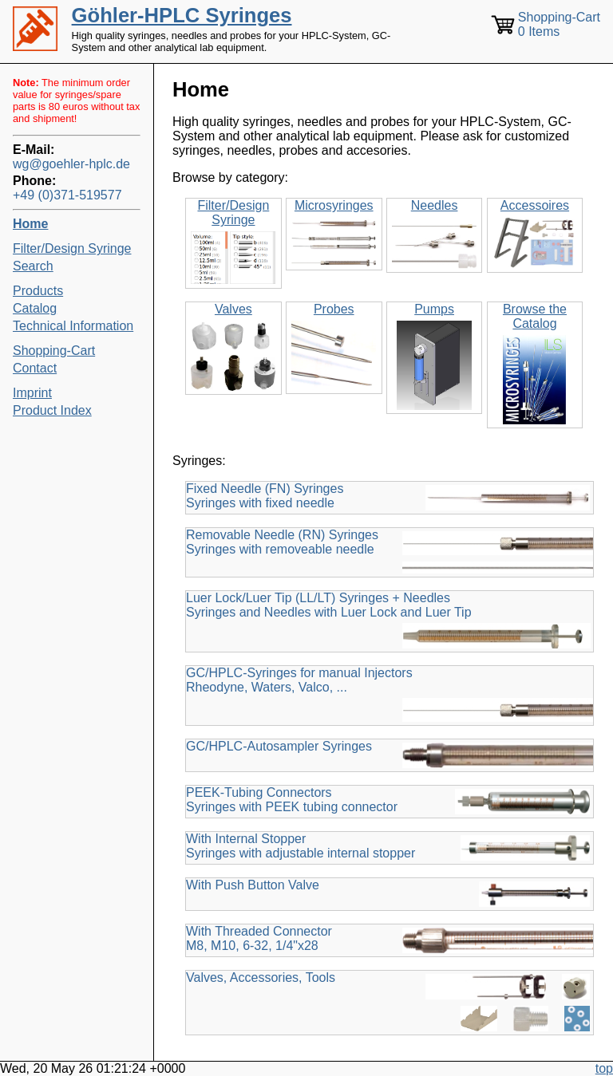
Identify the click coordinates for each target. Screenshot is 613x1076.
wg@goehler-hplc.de (71, 164)
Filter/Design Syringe (72, 248)
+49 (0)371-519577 (67, 195)
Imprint (32, 393)
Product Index (52, 410)
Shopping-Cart (54, 350)
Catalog (35, 308)
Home (30, 224)
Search (33, 266)
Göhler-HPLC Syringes (182, 15)
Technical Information (73, 326)
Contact (35, 368)
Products (38, 291)
